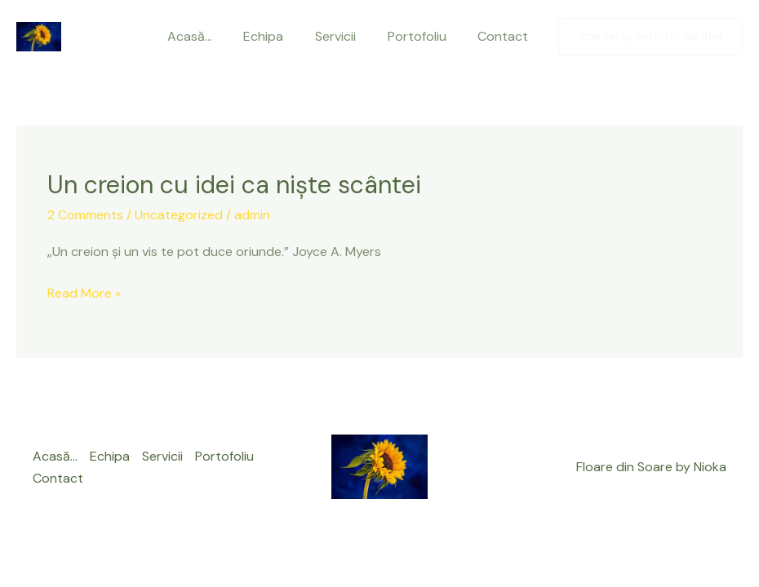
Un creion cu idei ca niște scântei (234, 185)
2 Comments (85, 214)
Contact (516, 36)
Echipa (293, 36)
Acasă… (224, 36)
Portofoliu (435, 36)
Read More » (84, 293)
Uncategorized (179, 214)
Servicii (360, 36)
